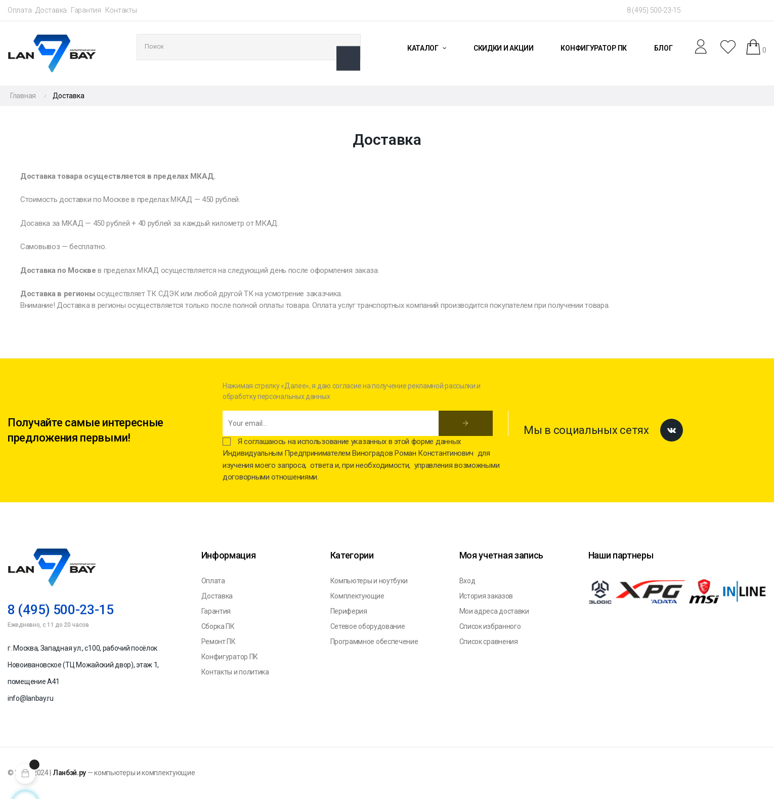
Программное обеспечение (374, 641)
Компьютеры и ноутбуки (369, 581)
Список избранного (490, 626)
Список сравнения (488, 641)
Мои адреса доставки (494, 611)
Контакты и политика (235, 672)
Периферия (348, 611)
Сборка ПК (218, 626)
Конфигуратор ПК (230, 657)
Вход (467, 581)
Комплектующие (357, 596)
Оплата (19, 10)
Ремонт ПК (218, 641)
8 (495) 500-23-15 (654, 10)
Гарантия (86, 10)
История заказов (486, 596)
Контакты (121, 10)
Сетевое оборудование (367, 626)
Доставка (51, 10)
